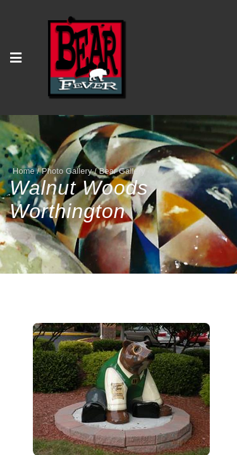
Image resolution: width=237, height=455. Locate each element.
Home (24, 171)
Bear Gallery (122, 171)
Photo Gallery (67, 171)
